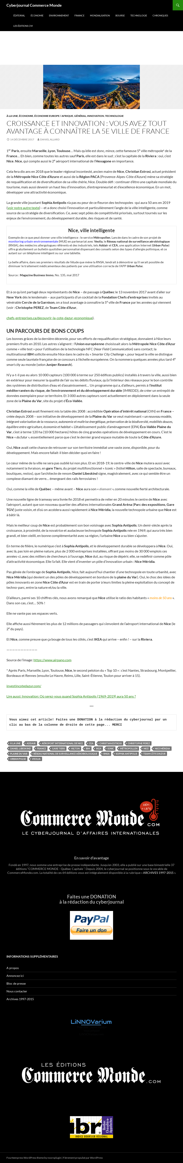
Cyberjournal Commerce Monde (34, 5)
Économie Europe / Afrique (53, 115)
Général (80, 115)
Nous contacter (16, 991)
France (41, 748)
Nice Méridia (162, 748)
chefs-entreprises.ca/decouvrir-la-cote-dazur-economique (49, 318)
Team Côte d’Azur (154, 753)
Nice (146, 748)
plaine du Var (18, 753)
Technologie (138, 15)
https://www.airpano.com (52, 660)
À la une (12, 115)
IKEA (98, 748)
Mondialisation (100, 15)
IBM (88, 748)
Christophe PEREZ (139, 743)
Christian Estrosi (110, 743)
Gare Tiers (58, 748)
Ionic (110, 748)
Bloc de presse (16, 983)
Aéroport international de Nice (62, 743)
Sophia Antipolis (126, 753)
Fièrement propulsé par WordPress (83, 1157)
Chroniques (160, 15)
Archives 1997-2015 (20, 999)
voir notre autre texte (23, 208)
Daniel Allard (50, 139)
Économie (37, 15)
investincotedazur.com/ (23, 686)
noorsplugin (54, 1157)
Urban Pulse (18, 758)
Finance (79, 15)
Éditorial (19, 15)
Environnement (59, 15)
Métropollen (128, 748)
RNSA (106, 753)
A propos (12, 968)
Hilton (75, 748)
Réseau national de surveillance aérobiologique (65, 753)
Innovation (95, 115)
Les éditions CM (23, 25)
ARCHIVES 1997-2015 (158, 872)
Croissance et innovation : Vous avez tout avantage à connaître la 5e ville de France (88, 127)
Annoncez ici (15, 975)
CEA (91, 743)
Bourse (120, 15)
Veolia (36, 758)
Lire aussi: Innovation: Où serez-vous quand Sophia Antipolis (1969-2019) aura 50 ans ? (71, 696)
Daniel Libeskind (20, 748)
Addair (31, 743)
